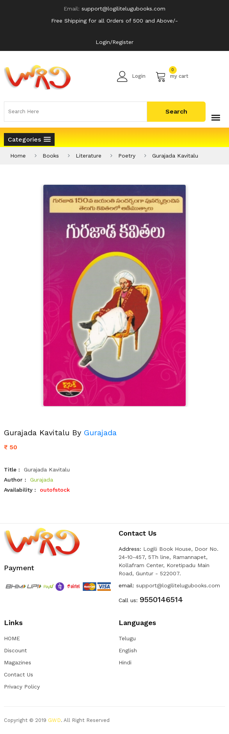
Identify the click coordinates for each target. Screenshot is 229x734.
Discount (15, 650)
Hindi (125, 662)
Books (51, 155)
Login (131, 76)
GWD (54, 720)
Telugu (127, 638)
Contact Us (18, 674)
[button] (29, 139)
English (128, 650)
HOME (12, 638)
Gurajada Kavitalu (175, 155)
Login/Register (114, 42)
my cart (171, 76)
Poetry (126, 155)
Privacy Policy (22, 686)
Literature (88, 155)
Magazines (17, 662)
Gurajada (100, 432)
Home (18, 155)
